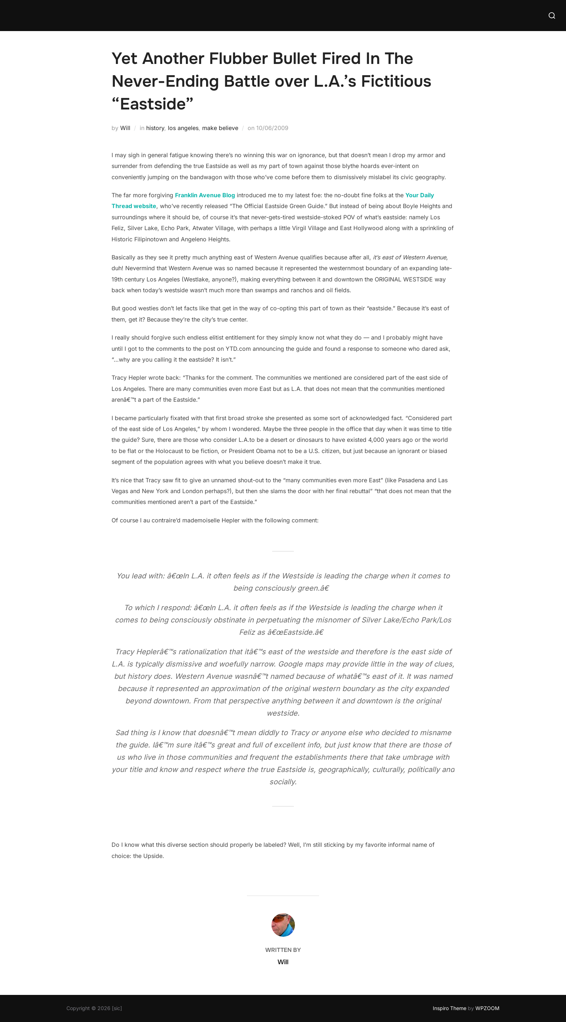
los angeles (183, 127)
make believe (220, 127)
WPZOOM (487, 1008)
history (155, 127)
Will (125, 127)
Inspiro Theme (449, 1008)
